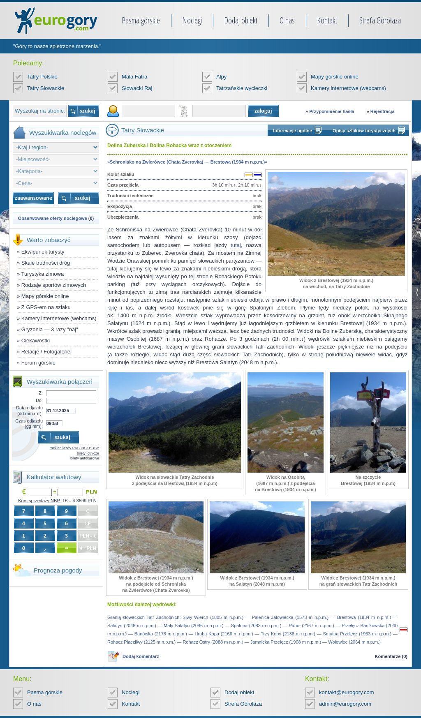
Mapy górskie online (335, 77)
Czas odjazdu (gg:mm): (29, 423)
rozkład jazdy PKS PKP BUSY (74, 448)
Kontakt (327, 20)
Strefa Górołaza (380, 20)
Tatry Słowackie (45, 88)
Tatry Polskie (42, 77)
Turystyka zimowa (42, 274)
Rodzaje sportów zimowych (53, 285)
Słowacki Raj (137, 88)
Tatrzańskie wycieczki (241, 88)
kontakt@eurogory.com (346, 692)
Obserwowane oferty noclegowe (52, 218)
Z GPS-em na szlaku (46, 307)
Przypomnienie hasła (331, 111)
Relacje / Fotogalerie (45, 352)
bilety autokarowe (84, 458)
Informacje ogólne (292, 130)
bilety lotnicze (88, 453)
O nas (287, 20)
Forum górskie (38, 363)
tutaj (236, 245)
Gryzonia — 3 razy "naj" (49, 329)
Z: (41, 392)
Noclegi (192, 20)
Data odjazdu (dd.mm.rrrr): (29, 410)
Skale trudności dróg (45, 263)
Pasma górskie (141, 20)
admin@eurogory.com (345, 704)
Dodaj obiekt (240, 20)
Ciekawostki (35, 340)
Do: (39, 400)
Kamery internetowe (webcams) (348, 88)
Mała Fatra (134, 77)
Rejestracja (382, 111)
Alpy (221, 77)
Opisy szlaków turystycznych (364, 130)
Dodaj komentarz (141, 656)
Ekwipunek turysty (43, 252)
